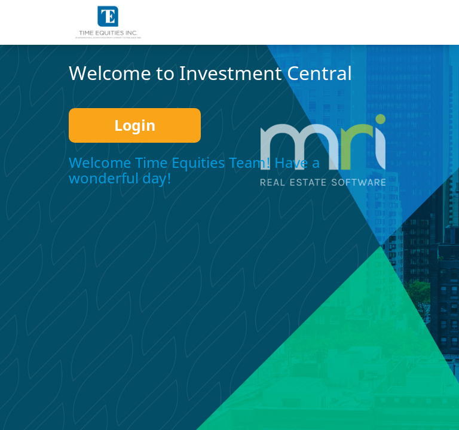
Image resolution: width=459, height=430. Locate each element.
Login (134, 125)
